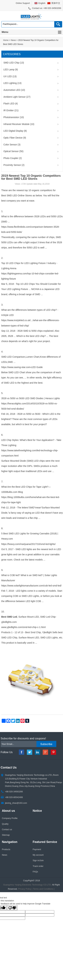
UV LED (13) (10, 76)
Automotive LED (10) (14, 90)
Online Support (23, 3)
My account (38, 855)
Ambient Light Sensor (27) (17, 97)
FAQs (35, 872)
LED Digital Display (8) (15, 131)
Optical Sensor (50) (14, 151)
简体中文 (55, 3)
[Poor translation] (12, 907)
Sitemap (6, 835)
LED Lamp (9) (11, 69)
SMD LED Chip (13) (14, 62)
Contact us (7, 829)
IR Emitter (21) (11, 110)
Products (6, 849)
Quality (5, 824)
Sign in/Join (38, 860)
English (41, 3)
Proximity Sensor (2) (14, 165)
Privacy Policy (24, 889)
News (13, 40)
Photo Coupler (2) (13, 158)
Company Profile (9, 818)
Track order (38, 866)
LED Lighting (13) (13, 83)
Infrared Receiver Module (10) (19, 124)
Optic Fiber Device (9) (15, 138)
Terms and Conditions (43, 889)
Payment (37, 849)
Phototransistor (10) (14, 117)
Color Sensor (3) (12, 144)
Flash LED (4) (11, 103)
